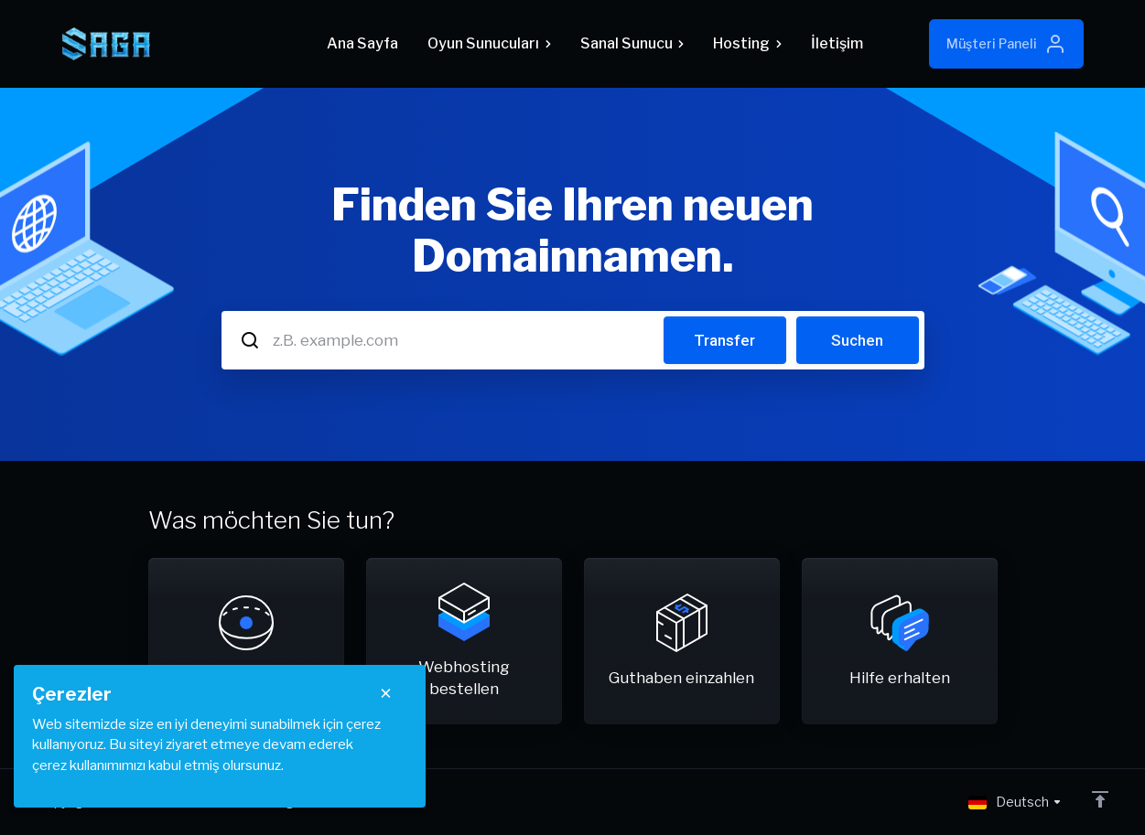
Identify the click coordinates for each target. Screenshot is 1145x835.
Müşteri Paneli (1006, 44)
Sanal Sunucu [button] (632, 43)
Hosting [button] (747, 43)
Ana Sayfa (362, 43)
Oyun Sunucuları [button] (488, 43)
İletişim (837, 43)
